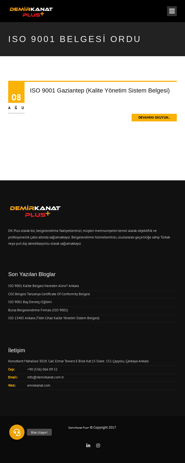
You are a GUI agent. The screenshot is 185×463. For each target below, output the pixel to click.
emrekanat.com (38, 385)
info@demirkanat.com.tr (45, 377)
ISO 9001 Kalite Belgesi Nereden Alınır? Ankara (43, 285)
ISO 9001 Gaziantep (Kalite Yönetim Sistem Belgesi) (100, 90)
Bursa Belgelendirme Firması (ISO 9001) (38, 310)
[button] (17, 432)
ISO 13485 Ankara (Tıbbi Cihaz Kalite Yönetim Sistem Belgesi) (53, 318)
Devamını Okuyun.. (154, 117)
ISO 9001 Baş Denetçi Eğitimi (30, 302)
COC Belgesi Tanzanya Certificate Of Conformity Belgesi (49, 294)
